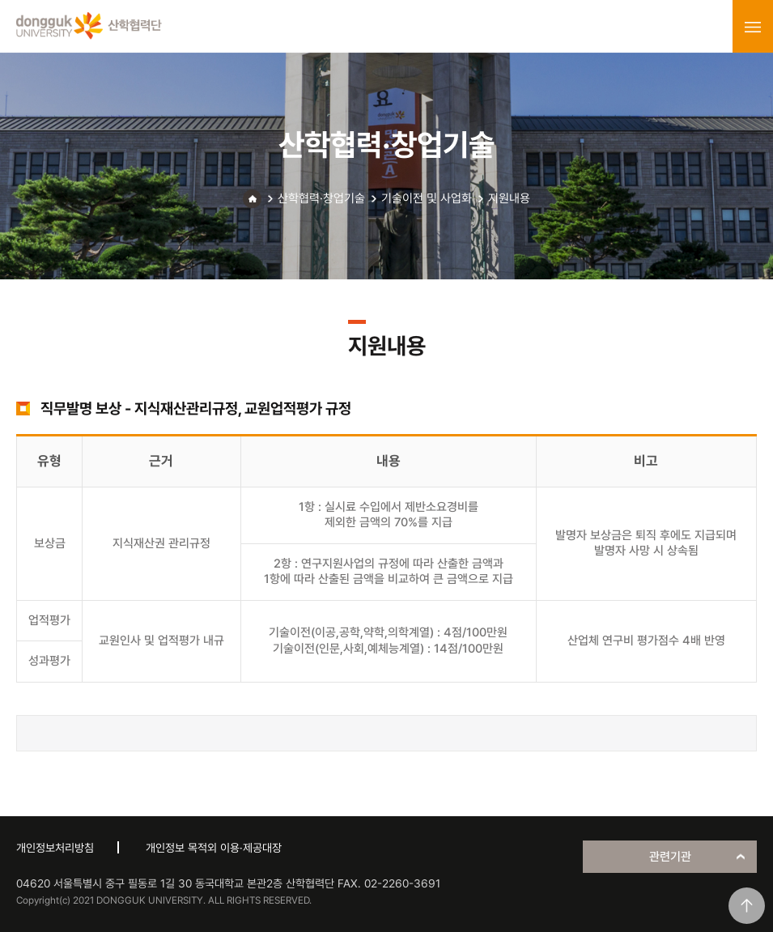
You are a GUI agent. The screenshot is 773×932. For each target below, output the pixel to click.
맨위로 (746, 905)
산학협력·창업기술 (321, 198)
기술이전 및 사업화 (426, 198)
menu (753, 26)
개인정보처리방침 (55, 847)
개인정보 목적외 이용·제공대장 (214, 847)
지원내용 (509, 198)
